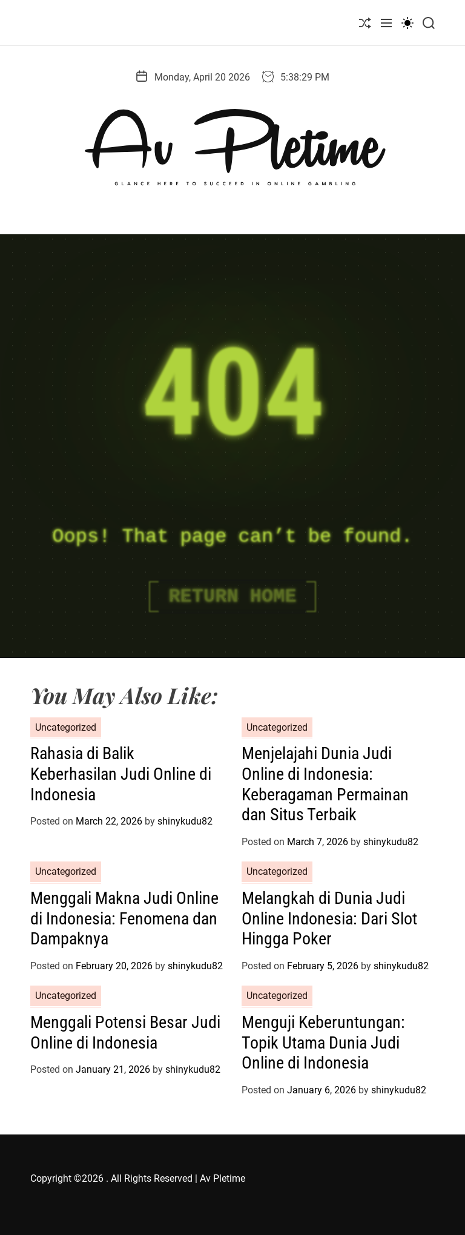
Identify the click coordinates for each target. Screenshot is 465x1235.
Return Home (232, 597)
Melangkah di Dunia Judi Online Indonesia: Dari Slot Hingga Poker (329, 918)
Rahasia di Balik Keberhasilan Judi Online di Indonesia (120, 773)
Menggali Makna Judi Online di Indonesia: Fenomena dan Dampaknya (124, 918)
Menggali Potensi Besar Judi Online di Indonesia (125, 1032)
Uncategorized (65, 727)
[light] (407, 22)
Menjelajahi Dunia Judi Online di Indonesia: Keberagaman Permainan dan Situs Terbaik (325, 784)
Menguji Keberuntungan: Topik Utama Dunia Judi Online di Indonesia (323, 1042)
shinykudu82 (185, 821)
